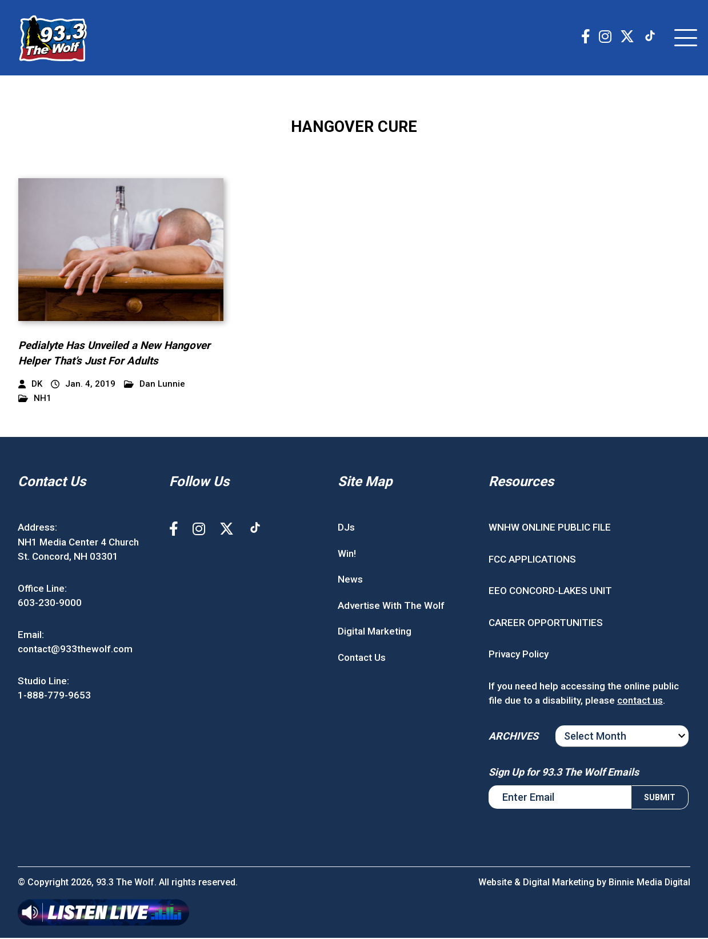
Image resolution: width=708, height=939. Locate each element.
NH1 (34, 400)
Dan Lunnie (154, 386)
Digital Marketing (374, 633)
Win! (347, 554)
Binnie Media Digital (648, 883)
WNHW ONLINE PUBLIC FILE (550, 529)
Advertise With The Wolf (391, 606)
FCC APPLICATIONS (532, 560)
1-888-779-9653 (54, 697)
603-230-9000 (50, 604)
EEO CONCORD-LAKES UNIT (550, 592)
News (350, 581)
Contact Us (362, 658)
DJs (346, 529)
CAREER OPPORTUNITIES (546, 623)
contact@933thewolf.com (75, 650)
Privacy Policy (519, 655)
